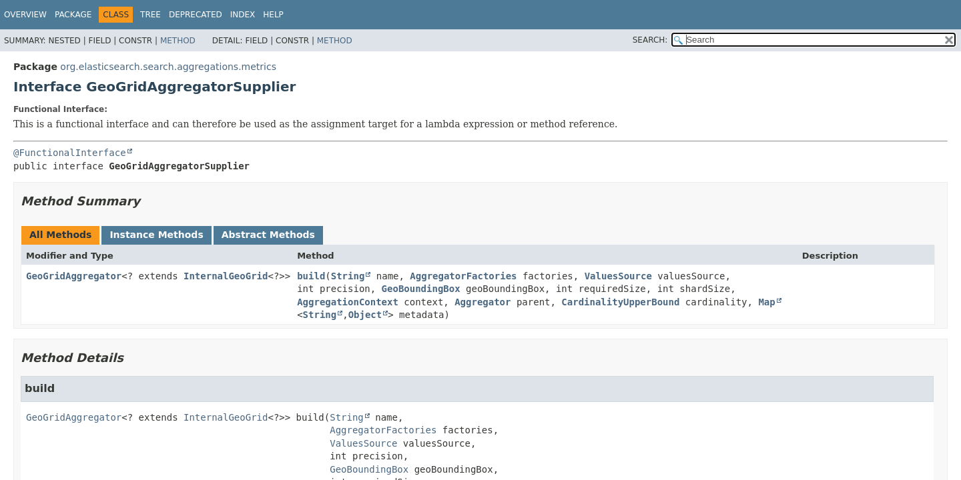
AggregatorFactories (463, 276)
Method (178, 40)
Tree (150, 14)
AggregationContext (347, 302)
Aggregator (482, 302)
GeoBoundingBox (421, 288)
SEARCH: (650, 40)
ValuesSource (618, 276)
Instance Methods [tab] (156, 234)
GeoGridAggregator (73, 276)
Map (766, 302)
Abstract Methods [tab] (268, 234)
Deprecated (195, 14)
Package (73, 14)
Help (273, 14)
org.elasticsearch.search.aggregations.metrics (168, 66)
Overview (25, 14)
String (348, 276)
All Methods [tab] (60, 234)
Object (365, 314)
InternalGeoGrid (226, 276)
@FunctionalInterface (69, 152)
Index (243, 14)
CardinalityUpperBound (620, 302)
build (311, 276)
